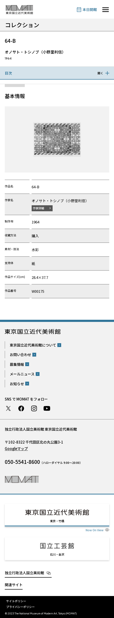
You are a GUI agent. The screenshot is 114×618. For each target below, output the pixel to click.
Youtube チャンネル (46, 408)
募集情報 (17, 364)
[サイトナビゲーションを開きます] (105, 9)
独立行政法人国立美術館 (24, 572)
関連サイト (14, 584)
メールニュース (22, 373)
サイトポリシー (16, 601)
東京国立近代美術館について (33, 344)
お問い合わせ (20, 354)
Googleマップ (16, 448)
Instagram (34, 408)
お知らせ (17, 383)
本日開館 (90, 9)
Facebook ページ (21, 408)
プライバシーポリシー (20, 607)
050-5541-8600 (22, 461)
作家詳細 (38, 208)
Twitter (8, 408)
